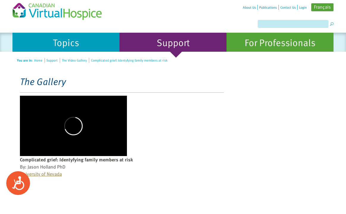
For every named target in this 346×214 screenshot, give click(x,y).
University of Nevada (41, 173)
